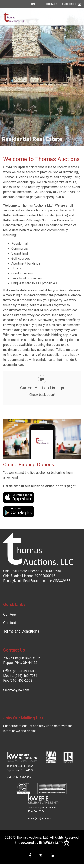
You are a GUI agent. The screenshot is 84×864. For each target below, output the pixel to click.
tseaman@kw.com (16, 690)
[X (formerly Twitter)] (41, 856)
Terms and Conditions (21, 631)
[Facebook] (30, 856)
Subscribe (69, 4)
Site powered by (42, 843)
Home (32, 4)
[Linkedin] (52, 856)
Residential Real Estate (32, 139)
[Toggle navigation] (78, 17)
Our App (9, 614)
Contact (51, 4)
